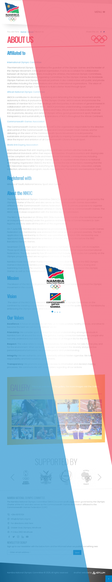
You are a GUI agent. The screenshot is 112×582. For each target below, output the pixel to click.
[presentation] (12, 477)
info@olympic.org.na (20, 519)
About (31, 31)
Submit (77, 552)
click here (36, 389)
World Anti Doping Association (22, 144)
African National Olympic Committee (26, 91)
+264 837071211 (17, 514)
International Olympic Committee (24, 62)
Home (23, 31)
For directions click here (22, 523)
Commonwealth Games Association (26, 121)
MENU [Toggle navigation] (100, 12)
